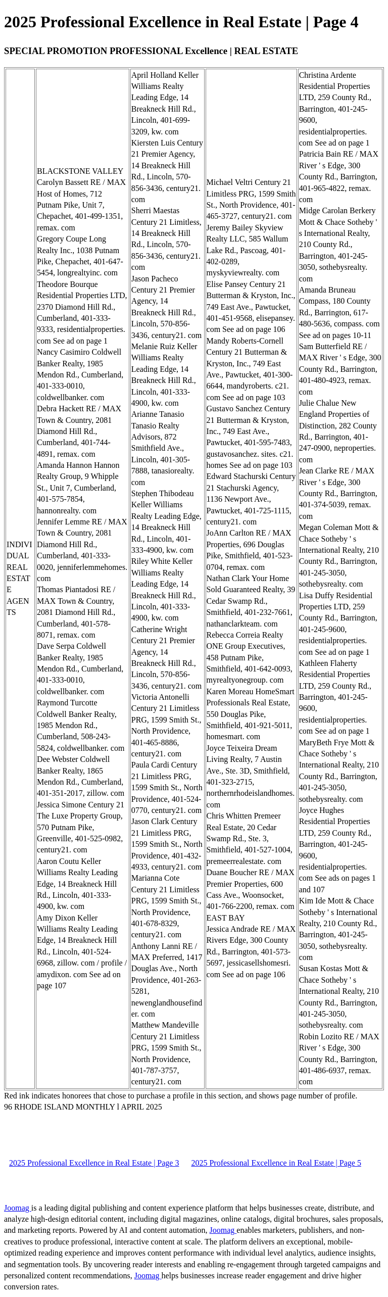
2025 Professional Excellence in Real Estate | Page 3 (94, 1163)
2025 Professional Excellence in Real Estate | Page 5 (276, 1163)
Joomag (17, 1208)
